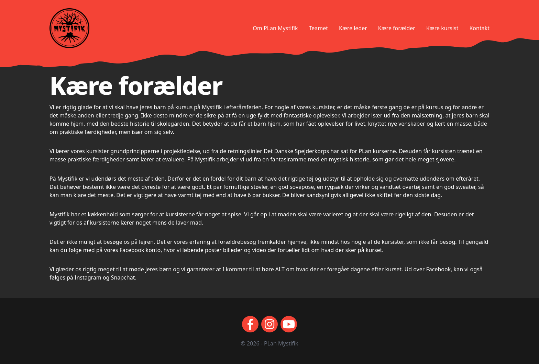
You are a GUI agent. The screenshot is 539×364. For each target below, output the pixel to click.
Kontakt (479, 28)
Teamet (318, 28)
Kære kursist (442, 28)
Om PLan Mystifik (275, 28)
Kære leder (353, 28)
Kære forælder (396, 28)
